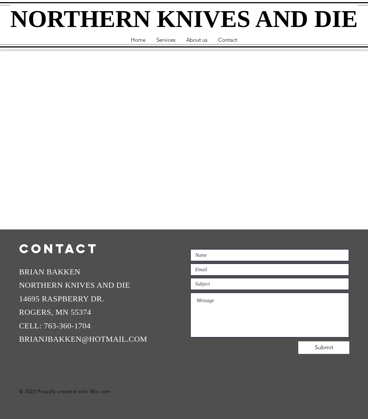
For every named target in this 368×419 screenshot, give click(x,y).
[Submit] (323, 347)
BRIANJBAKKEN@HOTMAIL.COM (83, 338)
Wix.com (100, 391)
